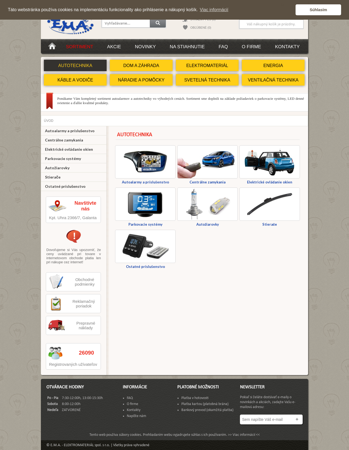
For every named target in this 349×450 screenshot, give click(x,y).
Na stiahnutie (187, 46)
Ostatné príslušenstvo (65, 186)
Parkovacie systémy (63, 158)
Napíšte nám (136, 416)
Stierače (53, 177)
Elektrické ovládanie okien (69, 149)
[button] (290, 10)
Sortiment (79, 46)
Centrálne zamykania (64, 140)
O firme (251, 46)
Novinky (145, 46)
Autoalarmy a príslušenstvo (70, 130)
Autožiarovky (57, 167)
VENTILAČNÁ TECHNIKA (273, 80)
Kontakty (287, 46)
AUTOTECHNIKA (75, 65)
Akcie (114, 46)
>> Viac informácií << (244, 435)
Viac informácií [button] (214, 9)
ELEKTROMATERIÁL (207, 65)
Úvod (48, 121)
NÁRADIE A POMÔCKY (141, 80)
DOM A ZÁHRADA (141, 65)
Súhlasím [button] (318, 10)
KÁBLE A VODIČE (75, 80)
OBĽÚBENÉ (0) (200, 27)
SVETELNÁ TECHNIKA (207, 80)
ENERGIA (273, 65)
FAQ (223, 46)
